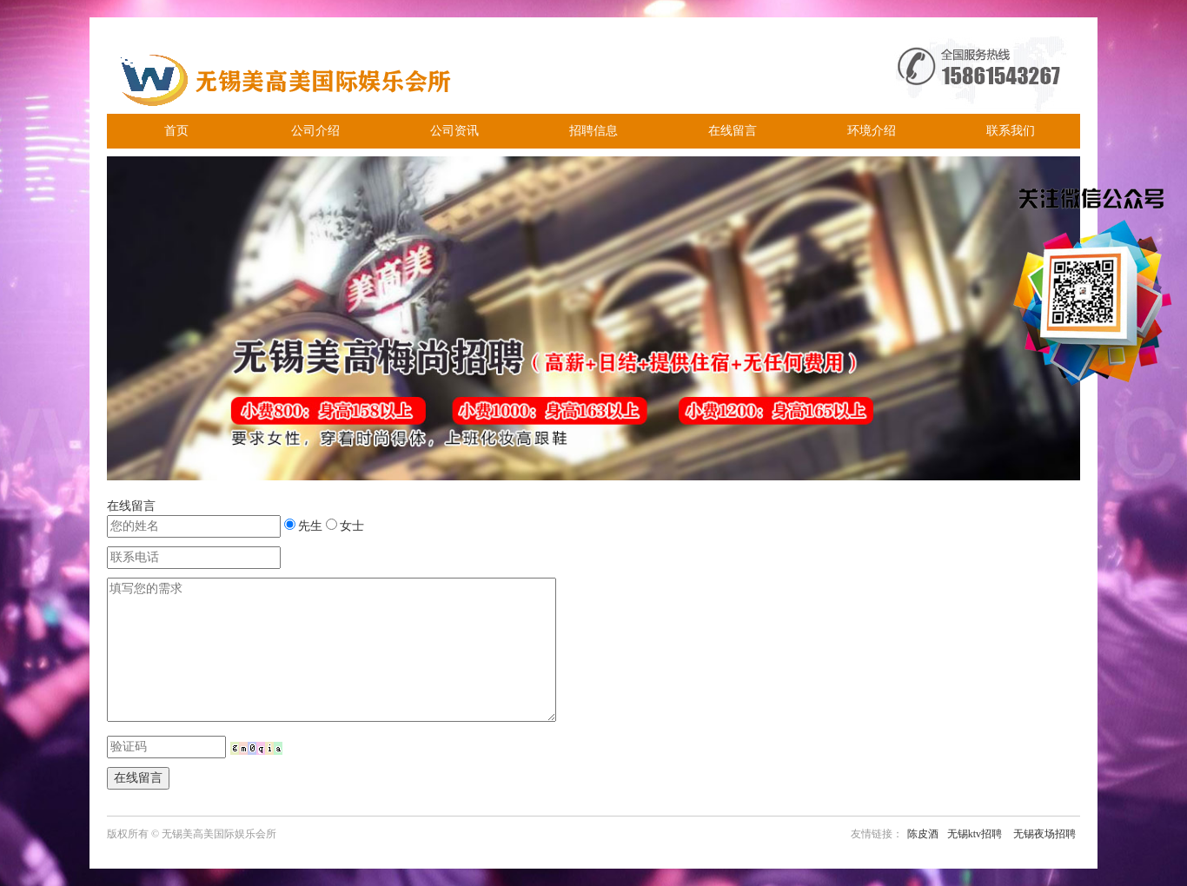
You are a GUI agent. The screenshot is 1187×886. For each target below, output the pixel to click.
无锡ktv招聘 (974, 834)
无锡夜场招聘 (1044, 834)
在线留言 (732, 130)
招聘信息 (593, 130)
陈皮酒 (922, 834)
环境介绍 (871, 130)
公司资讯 (454, 130)
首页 (176, 130)
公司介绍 (315, 130)
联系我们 (1010, 130)
